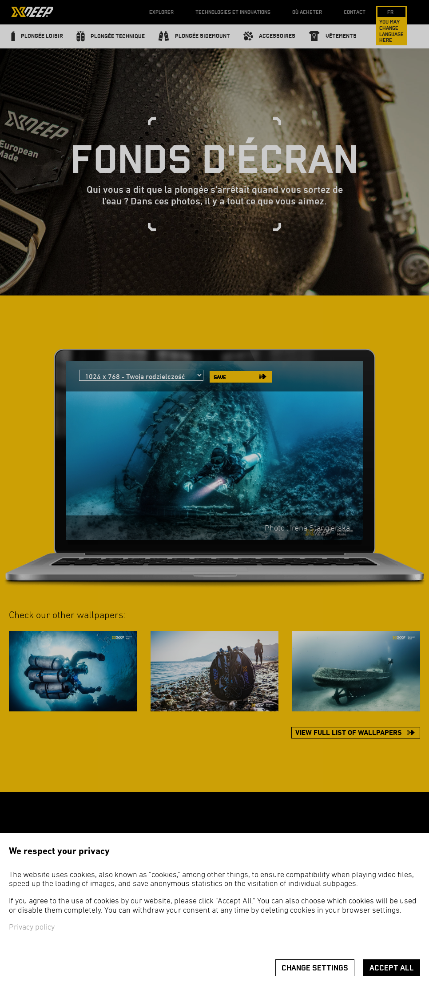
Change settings (315, 968)
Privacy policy (32, 927)
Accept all (391, 968)
